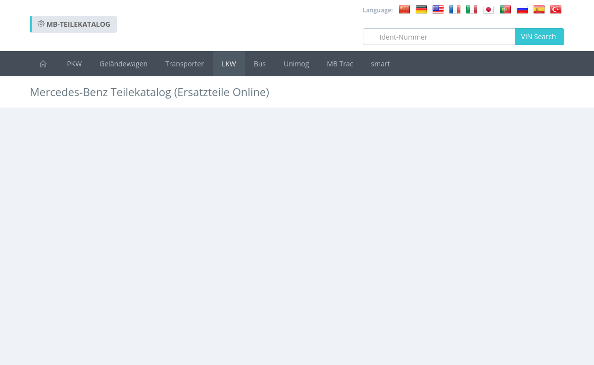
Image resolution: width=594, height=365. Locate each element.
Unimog (296, 63)
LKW (229, 63)
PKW (74, 63)
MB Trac (340, 63)
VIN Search (539, 36)
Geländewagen (123, 63)
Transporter (184, 63)
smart (380, 63)
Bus (260, 63)
